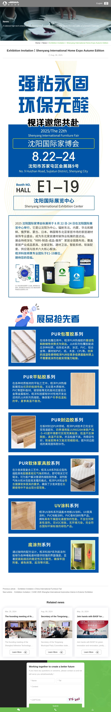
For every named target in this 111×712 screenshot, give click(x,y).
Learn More (19, 652)
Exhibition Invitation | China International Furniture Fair (40, 589)
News (44, 43)
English (99, 3)
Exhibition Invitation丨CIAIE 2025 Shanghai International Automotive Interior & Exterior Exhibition (54, 592)
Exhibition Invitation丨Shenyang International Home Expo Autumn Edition (78, 43)
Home (36, 43)
